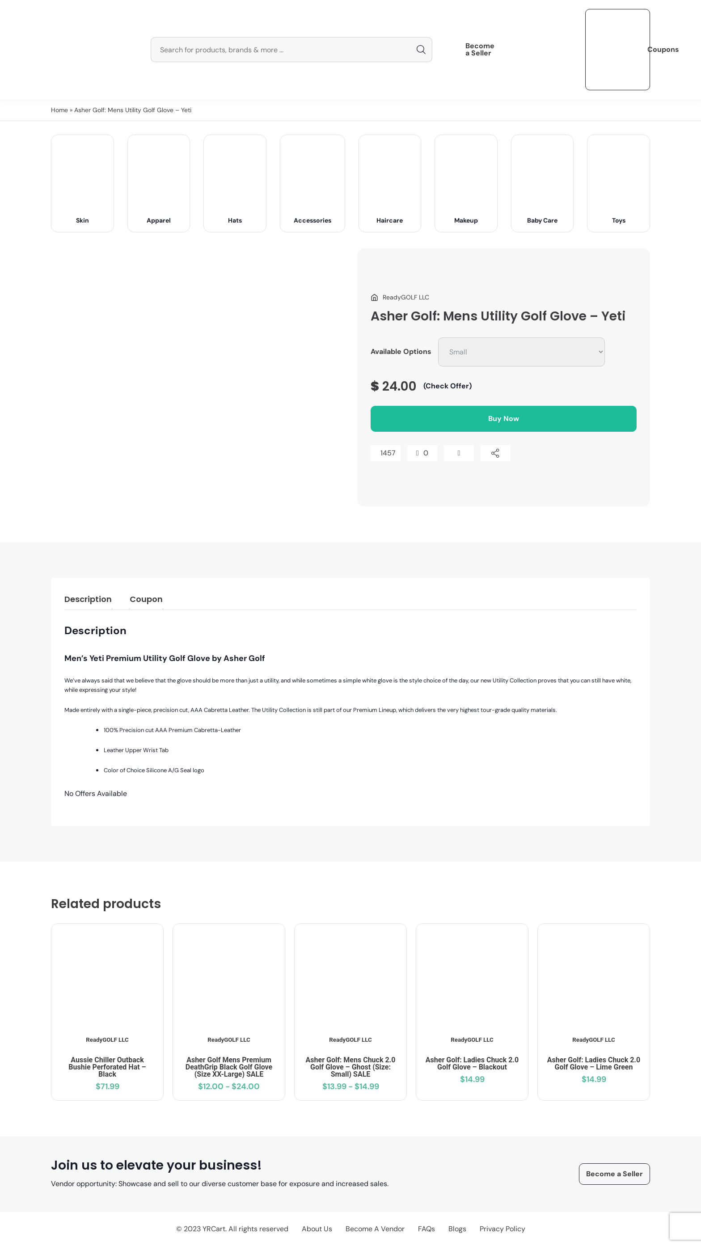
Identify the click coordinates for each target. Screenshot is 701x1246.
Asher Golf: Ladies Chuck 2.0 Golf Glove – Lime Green (593, 1063)
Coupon (146, 599)
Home (59, 110)
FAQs (426, 1228)
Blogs (457, 1228)
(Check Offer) (447, 386)
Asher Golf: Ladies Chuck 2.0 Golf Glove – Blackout (472, 1063)
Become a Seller (479, 49)
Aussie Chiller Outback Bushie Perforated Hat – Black (107, 1067)
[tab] (88, 600)
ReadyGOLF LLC (107, 1039)
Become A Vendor (375, 1228)
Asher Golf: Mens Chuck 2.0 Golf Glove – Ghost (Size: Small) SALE (351, 1067)
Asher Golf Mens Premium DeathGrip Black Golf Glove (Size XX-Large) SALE (229, 1067)
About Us (317, 1228)
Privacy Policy (502, 1228)
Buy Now (503, 418)
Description (88, 599)
